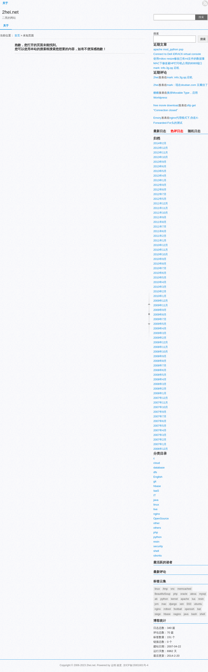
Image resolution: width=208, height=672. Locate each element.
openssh (189, 609)
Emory (157, 117)
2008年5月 (159, 374)
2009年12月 (160, 300)
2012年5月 (159, 198)
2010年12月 (160, 245)
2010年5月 (159, 277)
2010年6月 (159, 272)
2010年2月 (159, 291)
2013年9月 (159, 161)
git (154, 481)
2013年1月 (159, 180)
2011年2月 (159, 235)
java (155, 500)
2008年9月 (159, 356)
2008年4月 (159, 379)
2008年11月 (160, 347)
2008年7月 (159, 365)
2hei (156, 77)
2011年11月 (160, 208)
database (159, 467)
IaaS (156, 490)
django (173, 604)
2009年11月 (160, 305)
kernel (174, 598)
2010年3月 (159, 286)
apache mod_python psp (168, 49)
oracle (183, 593)
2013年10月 (160, 157)
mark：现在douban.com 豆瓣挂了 (187, 84)
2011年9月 (159, 217)
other (156, 523)
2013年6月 (159, 166)
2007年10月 (160, 407)
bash (194, 614)
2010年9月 (159, 259)
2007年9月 (159, 411)
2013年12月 (160, 147)
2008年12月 (160, 342)
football (178, 609)
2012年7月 (159, 194)
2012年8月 (159, 189)
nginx (156, 513)
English (157, 476)
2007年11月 (160, 402)
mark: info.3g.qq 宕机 (166, 67)
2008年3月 (159, 384)
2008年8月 (159, 360)
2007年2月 (159, 439)
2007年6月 (159, 421)
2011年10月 (160, 212)
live (155, 509)
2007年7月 (159, 416)
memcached (184, 588)
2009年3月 (159, 333)
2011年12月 (160, 203)
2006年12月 (160, 448)
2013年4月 (159, 175)
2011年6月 (159, 231)
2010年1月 (159, 296)
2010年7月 (159, 268)
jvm (157, 604)
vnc (173, 588)
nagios (177, 614)
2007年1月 (159, 444)
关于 (5, 3)
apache (185, 598)
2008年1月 (159, 393)
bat (199, 609)
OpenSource (161, 518)
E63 (189, 604)
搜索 (201, 17)
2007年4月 (159, 430)
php (155, 532)
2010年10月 (160, 254)
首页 (17, 35)
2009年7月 (159, 319)
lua (193, 598)
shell (156, 550)
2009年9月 (159, 309)
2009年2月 (159, 337)
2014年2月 (159, 143)
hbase (157, 486)
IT (154, 495)
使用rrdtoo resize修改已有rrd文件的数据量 (179, 58)
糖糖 (156, 92)
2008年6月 (159, 370)
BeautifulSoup (162, 593)
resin (156, 541)
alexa (193, 593)
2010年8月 (159, 263)
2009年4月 (159, 328)
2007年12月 (160, 397)
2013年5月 (159, 171)
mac (164, 604)
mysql (202, 593)
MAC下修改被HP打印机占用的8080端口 (177, 63)
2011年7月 (159, 226)
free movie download (166, 105)
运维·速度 (116, 665)
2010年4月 (159, 282)
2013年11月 (160, 152)
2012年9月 (159, 184)
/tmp (165, 588)
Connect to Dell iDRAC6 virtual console (177, 54)
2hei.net (10, 12)
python (157, 537)
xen (182, 604)
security (158, 546)
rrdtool (167, 609)
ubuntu (157, 555)
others (157, 527)
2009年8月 (159, 314)
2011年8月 (159, 222)
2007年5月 (159, 425)
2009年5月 (159, 323)
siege (158, 614)
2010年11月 (160, 249)
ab (156, 598)
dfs (155, 472)
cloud (156, 462)
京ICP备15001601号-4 (135, 665)
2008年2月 (159, 388)
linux (156, 504)
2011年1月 (159, 240)
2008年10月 (160, 351)
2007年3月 (159, 434)
